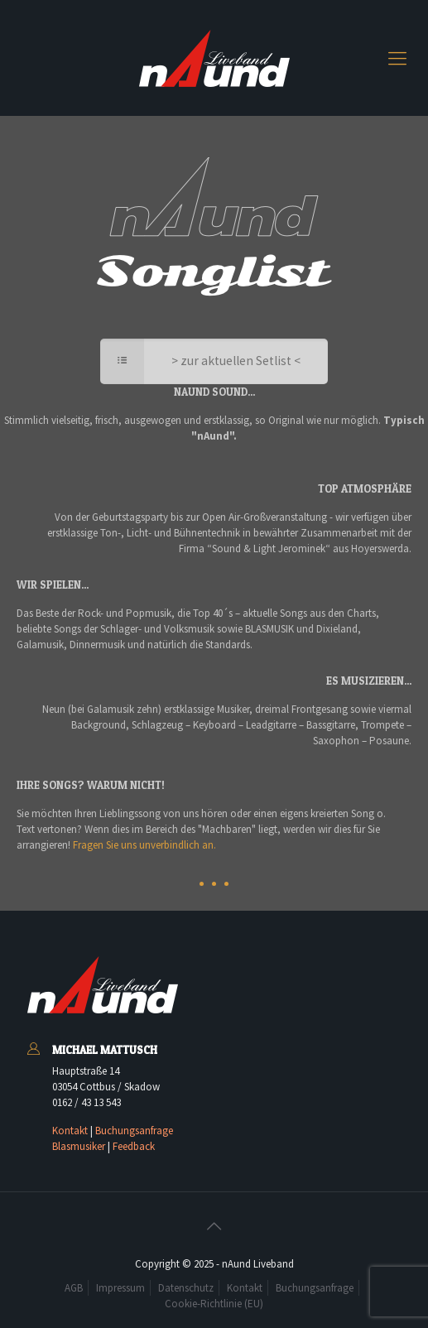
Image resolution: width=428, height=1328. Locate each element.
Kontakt (70, 1131)
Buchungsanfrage (134, 1131)
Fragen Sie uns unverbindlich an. (144, 845)
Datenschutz (186, 1288)
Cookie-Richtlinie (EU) (214, 1304)
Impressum (120, 1288)
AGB (74, 1288)
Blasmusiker (78, 1146)
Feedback (134, 1146)
